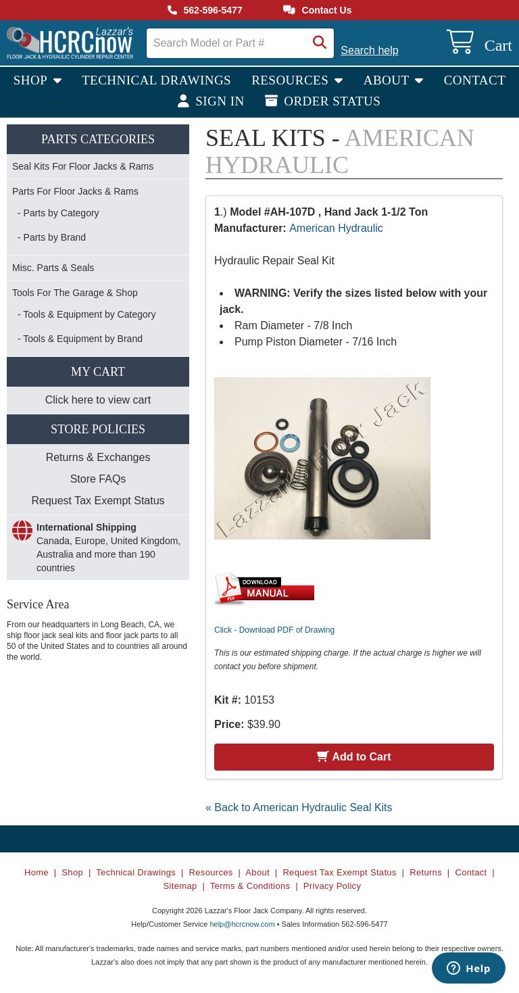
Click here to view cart (98, 400)
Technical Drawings (156, 80)
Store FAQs (98, 479)
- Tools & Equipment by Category (86, 314)
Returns (426, 872)
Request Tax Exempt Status (97, 500)
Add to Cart (354, 756)
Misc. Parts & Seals (53, 267)
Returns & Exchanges (98, 457)
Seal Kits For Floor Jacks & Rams (82, 166)
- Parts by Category (58, 213)
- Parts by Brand (52, 237)
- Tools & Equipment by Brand (80, 338)
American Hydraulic (336, 228)
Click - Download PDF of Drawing (274, 630)
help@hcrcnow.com (241, 924)
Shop (32, 80)
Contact (475, 80)
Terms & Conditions (250, 886)
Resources (291, 80)
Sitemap (180, 886)
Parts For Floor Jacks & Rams (75, 191)
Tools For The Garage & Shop (75, 292)
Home (36, 872)
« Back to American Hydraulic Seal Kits (299, 807)
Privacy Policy (332, 886)
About (388, 80)
